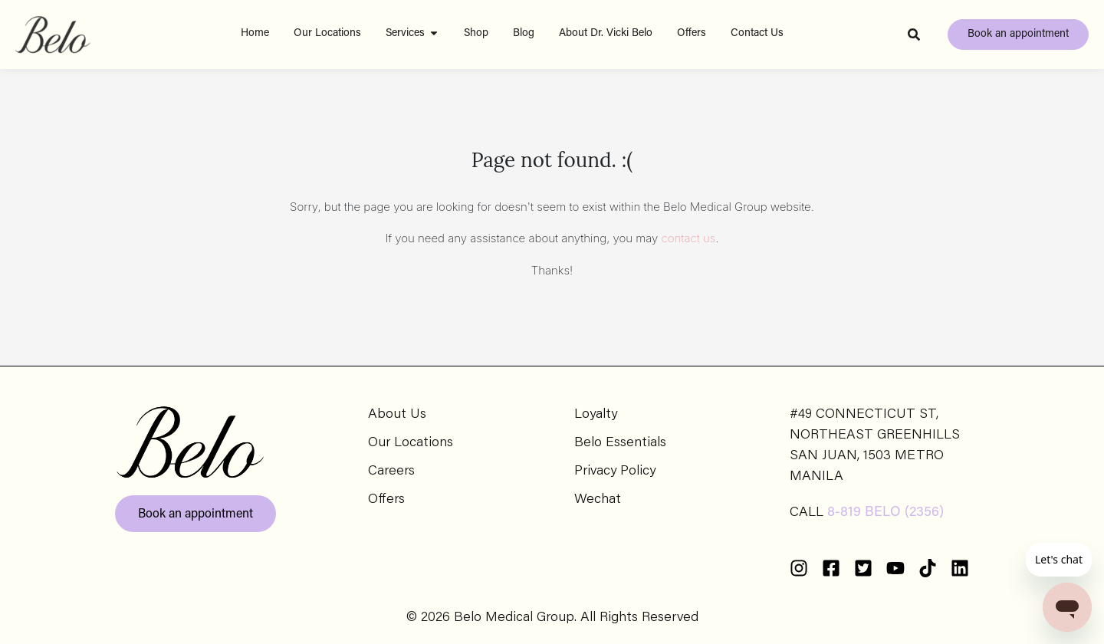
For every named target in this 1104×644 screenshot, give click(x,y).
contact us (689, 238)
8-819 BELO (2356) (885, 513)
